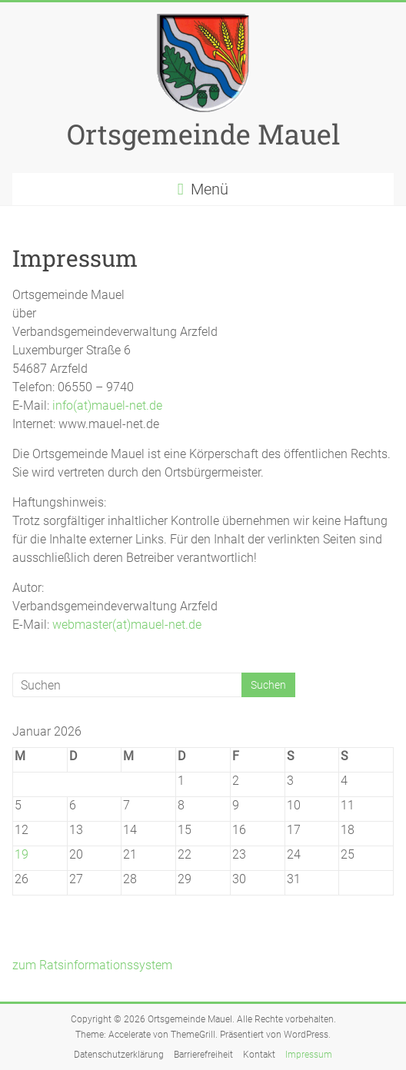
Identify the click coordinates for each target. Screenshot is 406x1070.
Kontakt (259, 1054)
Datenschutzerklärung (119, 1054)
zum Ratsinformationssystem (92, 965)
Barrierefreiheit (203, 1054)
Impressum (308, 1054)
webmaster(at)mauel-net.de (126, 624)
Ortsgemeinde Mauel (203, 133)
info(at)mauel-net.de (107, 405)
